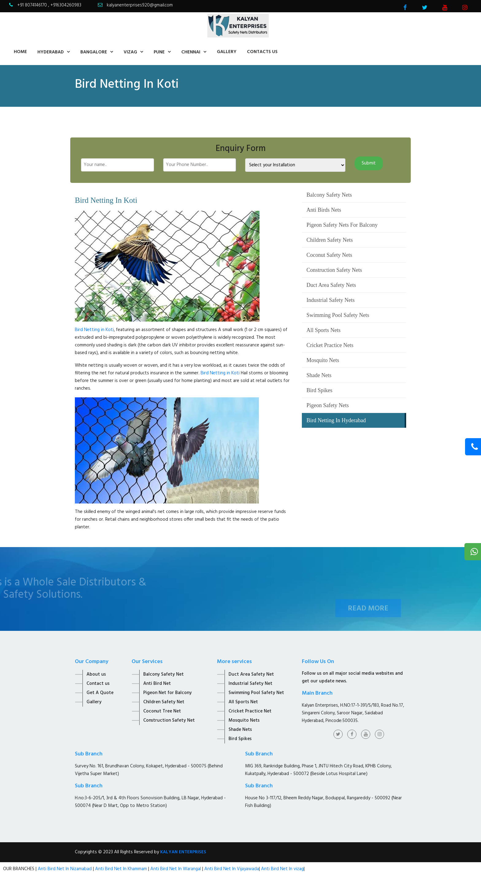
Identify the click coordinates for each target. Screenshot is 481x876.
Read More (368, 614)
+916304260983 (65, 5)
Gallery (227, 52)
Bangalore (93, 52)
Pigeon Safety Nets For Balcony (342, 225)
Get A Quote (100, 693)
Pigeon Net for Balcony (167, 693)
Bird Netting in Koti (94, 330)
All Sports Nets (323, 330)
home (20, 52)
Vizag (130, 52)
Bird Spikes (319, 390)
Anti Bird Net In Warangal (175, 869)
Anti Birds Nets (323, 210)
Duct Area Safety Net (251, 674)
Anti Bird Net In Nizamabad (65, 869)
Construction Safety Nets (334, 270)
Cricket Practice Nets (329, 345)
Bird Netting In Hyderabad (336, 420)
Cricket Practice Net (250, 711)
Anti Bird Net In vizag (282, 869)
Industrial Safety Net (250, 683)
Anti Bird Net (157, 683)
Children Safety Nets (329, 240)
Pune (159, 52)
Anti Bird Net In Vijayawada (231, 869)
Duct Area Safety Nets (331, 285)
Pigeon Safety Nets (327, 405)
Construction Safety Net (169, 720)
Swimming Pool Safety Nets (337, 315)
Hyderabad (50, 52)
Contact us (98, 683)
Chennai (190, 52)
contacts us (262, 52)
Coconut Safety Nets (329, 255)
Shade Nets (318, 375)
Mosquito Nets (322, 360)
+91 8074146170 (32, 5)
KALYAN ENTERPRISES (183, 852)
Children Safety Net (163, 702)
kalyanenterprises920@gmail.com (140, 5)
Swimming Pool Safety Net (256, 693)
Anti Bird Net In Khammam (121, 869)
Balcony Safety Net (163, 674)
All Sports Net (243, 702)
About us (96, 674)
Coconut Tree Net (162, 711)
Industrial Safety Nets (330, 300)
